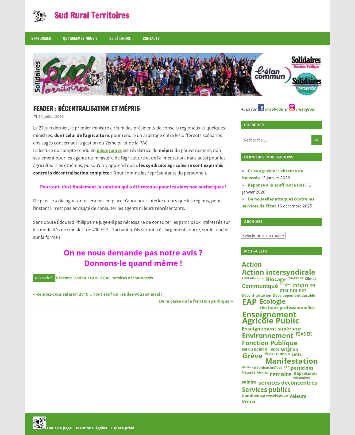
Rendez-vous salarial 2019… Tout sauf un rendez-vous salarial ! (99, 294)
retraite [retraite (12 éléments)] (280, 374)
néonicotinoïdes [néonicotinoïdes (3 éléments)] (268, 367)
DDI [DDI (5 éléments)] (293, 290)
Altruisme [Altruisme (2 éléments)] (257, 278)
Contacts (151, 38)
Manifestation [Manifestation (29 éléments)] (291, 361)
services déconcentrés (132, 277)
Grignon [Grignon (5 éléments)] (289, 349)
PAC (107, 277)
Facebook (270, 109)
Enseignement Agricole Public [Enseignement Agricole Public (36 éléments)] (270, 317)
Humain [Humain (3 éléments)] (283, 354)
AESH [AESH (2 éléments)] (245, 278)
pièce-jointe (109, 150)
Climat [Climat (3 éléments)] (310, 279)
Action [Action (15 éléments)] (252, 264)
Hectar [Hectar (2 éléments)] (270, 353)
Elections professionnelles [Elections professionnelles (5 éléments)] (287, 307)
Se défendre (120, 38)
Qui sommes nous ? (80, 38)
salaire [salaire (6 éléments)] (249, 382)
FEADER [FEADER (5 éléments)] (304, 334)
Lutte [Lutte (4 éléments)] (297, 354)
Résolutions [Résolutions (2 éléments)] (301, 377)
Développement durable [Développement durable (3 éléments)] (294, 295)
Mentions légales (91, 427)
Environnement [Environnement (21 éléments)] (267, 335)
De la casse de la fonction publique (194, 301)
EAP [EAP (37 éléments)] (249, 302)
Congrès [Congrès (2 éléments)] (285, 284)
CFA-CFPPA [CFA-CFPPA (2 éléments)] (295, 278)
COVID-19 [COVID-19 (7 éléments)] (304, 285)
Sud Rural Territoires (91, 15)
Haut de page (52, 427)
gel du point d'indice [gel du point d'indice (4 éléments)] (260, 349)
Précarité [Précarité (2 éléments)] (248, 372)
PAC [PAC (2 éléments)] (287, 367)
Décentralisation (71, 277)
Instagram (302, 109)
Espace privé (122, 427)
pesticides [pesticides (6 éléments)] (302, 368)
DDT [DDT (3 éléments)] (302, 290)
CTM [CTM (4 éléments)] (284, 290)
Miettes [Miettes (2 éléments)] (247, 367)
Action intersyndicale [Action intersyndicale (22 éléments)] (278, 272)
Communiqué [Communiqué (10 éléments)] (260, 286)
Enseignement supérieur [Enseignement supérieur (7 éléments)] (271, 328)
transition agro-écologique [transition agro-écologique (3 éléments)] (265, 395)
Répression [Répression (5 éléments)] (305, 373)
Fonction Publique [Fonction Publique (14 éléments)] (270, 343)
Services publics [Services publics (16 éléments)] (266, 389)
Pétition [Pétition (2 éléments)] (262, 372)
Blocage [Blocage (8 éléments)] (276, 279)
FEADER (95, 277)
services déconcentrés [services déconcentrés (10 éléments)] (287, 382)
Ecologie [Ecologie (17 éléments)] (272, 301)
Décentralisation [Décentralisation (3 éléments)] (256, 295)
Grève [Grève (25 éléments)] (252, 356)
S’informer (41, 38)
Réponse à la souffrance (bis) (277, 185)
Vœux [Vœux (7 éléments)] (249, 401)
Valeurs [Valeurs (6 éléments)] (297, 396)
